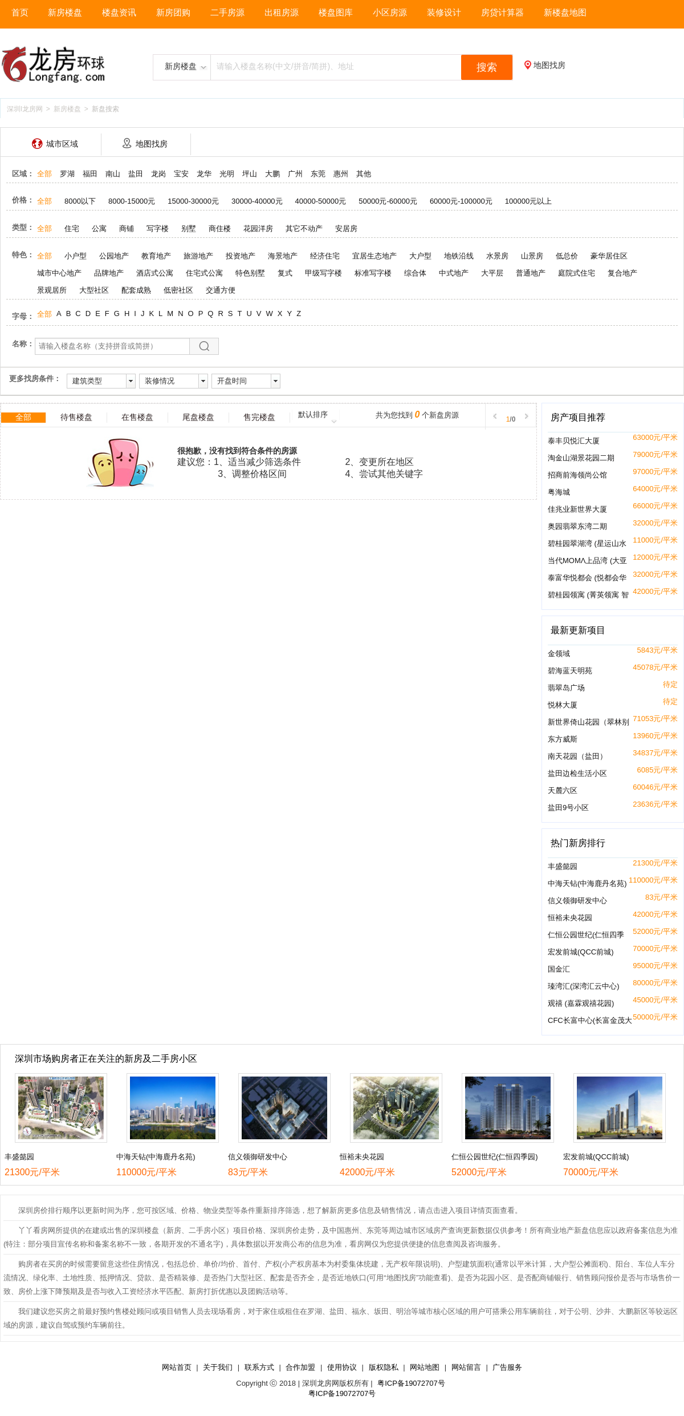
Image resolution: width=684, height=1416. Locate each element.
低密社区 (178, 290)
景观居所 (52, 290)
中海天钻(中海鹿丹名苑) (587, 883)
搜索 (487, 67)
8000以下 (80, 201)
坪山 (249, 173)
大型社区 (94, 290)
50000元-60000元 (388, 201)
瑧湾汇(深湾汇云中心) (584, 986)
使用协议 (342, 1367)
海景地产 (283, 256)
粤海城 (559, 492)
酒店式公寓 (154, 273)
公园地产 (114, 256)
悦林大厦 (562, 705)
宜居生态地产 (374, 256)
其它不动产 (304, 228)
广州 (295, 173)
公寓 (99, 228)
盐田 (135, 173)
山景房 (532, 256)
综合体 (415, 273)
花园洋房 (258, 228)
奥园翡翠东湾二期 (577, 526)
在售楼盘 (137, 417)
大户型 (420, 256)
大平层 (492, 273)
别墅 (188, 228)
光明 (226, 173)
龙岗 (158, 173)
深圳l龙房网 (25, 109)
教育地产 (156, 256)
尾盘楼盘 (198, 417)
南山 (112, 173)
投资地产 (240, 256)
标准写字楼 (373, 273)
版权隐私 (383, 1367)
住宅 (71, 228)
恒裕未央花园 (570, 917)
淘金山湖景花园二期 (581, 458)
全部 (44, 173)
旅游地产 (198, 256)
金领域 (559, 653)
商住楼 (220, 228)
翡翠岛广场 (566, 687)
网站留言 (466, 1367)
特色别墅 (250, 273)
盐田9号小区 (568, 807)
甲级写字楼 (323, 273)
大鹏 (272, 173)
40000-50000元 (321, 201)
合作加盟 (300, 1367)
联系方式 (259, 1367)
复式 (285, 273)
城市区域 (62, 143)
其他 (363, 173)
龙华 (204, 173)
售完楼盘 (259, 417)
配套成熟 (136, 290)
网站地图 (424, 1367)
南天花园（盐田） (577, 756)
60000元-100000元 (461, 201)
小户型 (75, 256)
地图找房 (549, 65)
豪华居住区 (609, 256)
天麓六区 (562, 790)
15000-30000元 (193, 201)
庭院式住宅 (576, 273)
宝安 (181, 173)
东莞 (318, 173)
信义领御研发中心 (577, 900)
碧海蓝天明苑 (570, 670)
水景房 (497, 256)
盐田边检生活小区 (577, 773)
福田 (90, 173)
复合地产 (622, 273)
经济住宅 (325, 256)
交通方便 (220, 290)
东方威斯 (562, 739)
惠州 (340, 173)
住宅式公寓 (204, 273)
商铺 (126, 228)
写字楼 (157, 228)
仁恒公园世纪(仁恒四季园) (494, 1156)
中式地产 (454, 273)
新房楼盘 (67, 109)
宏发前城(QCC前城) (581, 952)
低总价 (567, 256)
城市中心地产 (59, 273)
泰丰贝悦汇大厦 (574, 440)
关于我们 (218, 1367)
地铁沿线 (459, 256)
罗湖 (67, 173)
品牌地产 (109, 273)
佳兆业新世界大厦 (577, 509)
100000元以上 (528, 201)
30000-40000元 (257, 201)
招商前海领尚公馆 (577, 475)
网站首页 (177, 1367)
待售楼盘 (76, 417)
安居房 (346, 228)
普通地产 (530, 273)
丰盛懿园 (562, 866)
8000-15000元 (131, 201)
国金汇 (559, 969)
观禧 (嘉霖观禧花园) (581, 1003)
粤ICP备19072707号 (411, 1383)
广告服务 (507, 1367)
